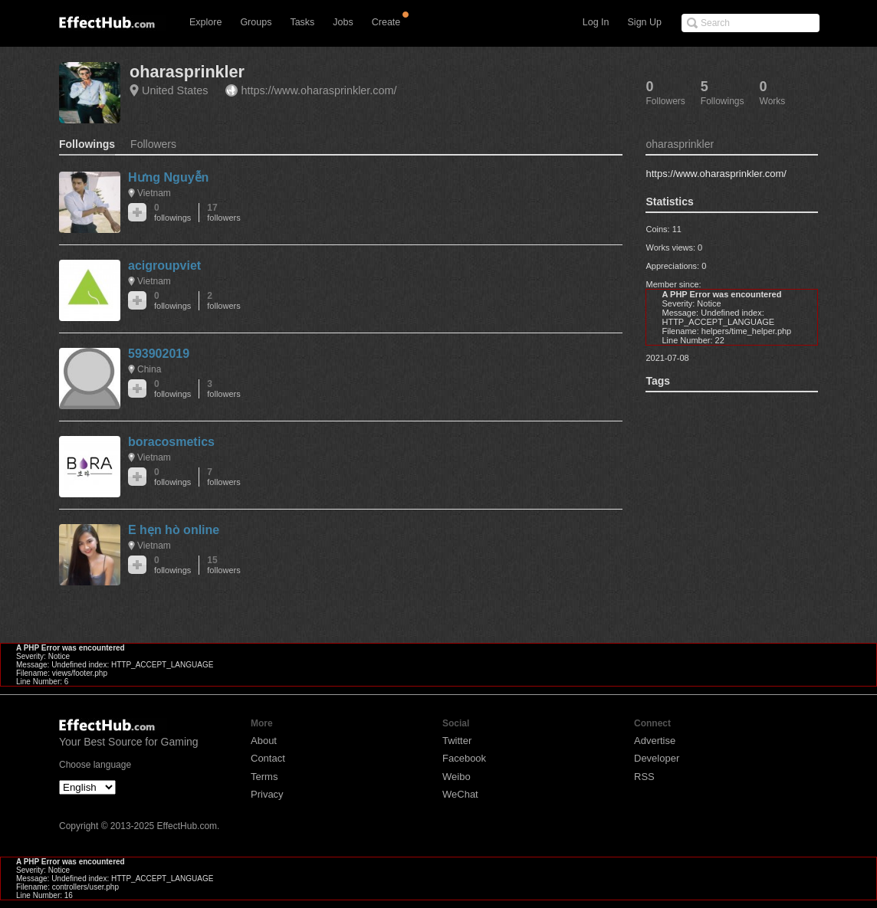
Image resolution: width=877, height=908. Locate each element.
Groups (255, 22)
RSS (644, 776)
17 (223, 212)
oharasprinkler (187, 71)
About (264, 740)
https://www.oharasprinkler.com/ (318, 90)
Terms (264, 776)
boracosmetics (171, 441)
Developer (656, 758)
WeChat (460, 794)
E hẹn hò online (173, 529)
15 (223, 565)
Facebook (464, 758)
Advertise (654, 740)
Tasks (302, 22)
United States (175, 90)
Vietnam (154, 193)
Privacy (267, 794)
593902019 (158, 353)
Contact (268, 758)
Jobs (343, 22)
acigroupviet (164, 265)
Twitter (456, 740)
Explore (205, 22)
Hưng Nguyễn (168, 177)
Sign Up (645, 22)
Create (386, 22)
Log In (596, 22)
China (149, 369)
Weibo (456, 776)
